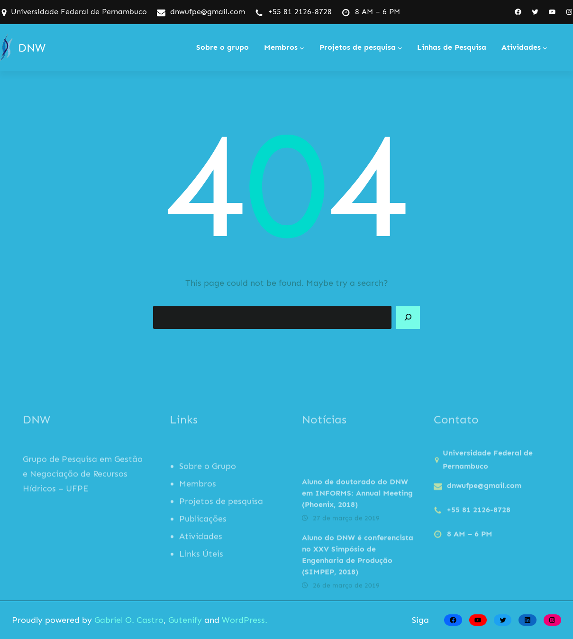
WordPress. (244, 620)
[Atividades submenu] (545, 48)
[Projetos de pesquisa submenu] (400, 48)
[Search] (408, 317)
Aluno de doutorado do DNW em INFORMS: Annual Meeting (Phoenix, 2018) (357, 526)
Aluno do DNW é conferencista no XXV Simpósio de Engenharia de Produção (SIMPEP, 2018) (357, 588)
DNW (31, 48)
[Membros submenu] (302, 48)
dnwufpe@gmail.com (207, 11)
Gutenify (186, 620)
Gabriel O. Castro (129, 620)
